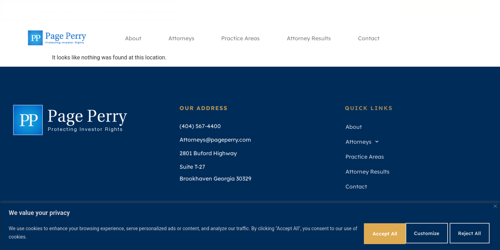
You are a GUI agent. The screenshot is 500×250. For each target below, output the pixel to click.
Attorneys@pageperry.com (137, 11)
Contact (371, 37)
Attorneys (181, 37)
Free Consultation (440, 11)
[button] (415, 141)
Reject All (419, 232)
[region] (250, 226)
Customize (370, 232)
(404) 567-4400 (53, 11)
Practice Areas (241, 37)
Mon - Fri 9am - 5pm (227, 11)
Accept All (468, 232)
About (132, 37)
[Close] (495, 205)
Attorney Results (310, 37)
